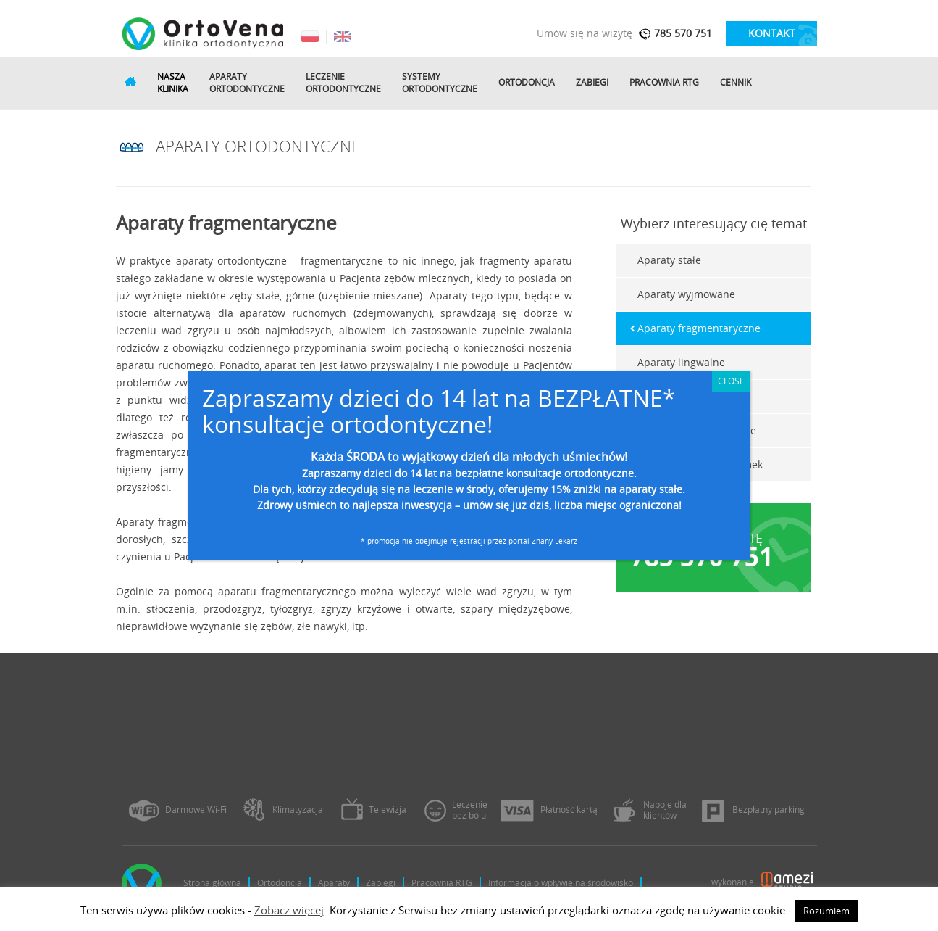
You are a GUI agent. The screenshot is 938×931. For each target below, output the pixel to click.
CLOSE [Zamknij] (731, 381)
